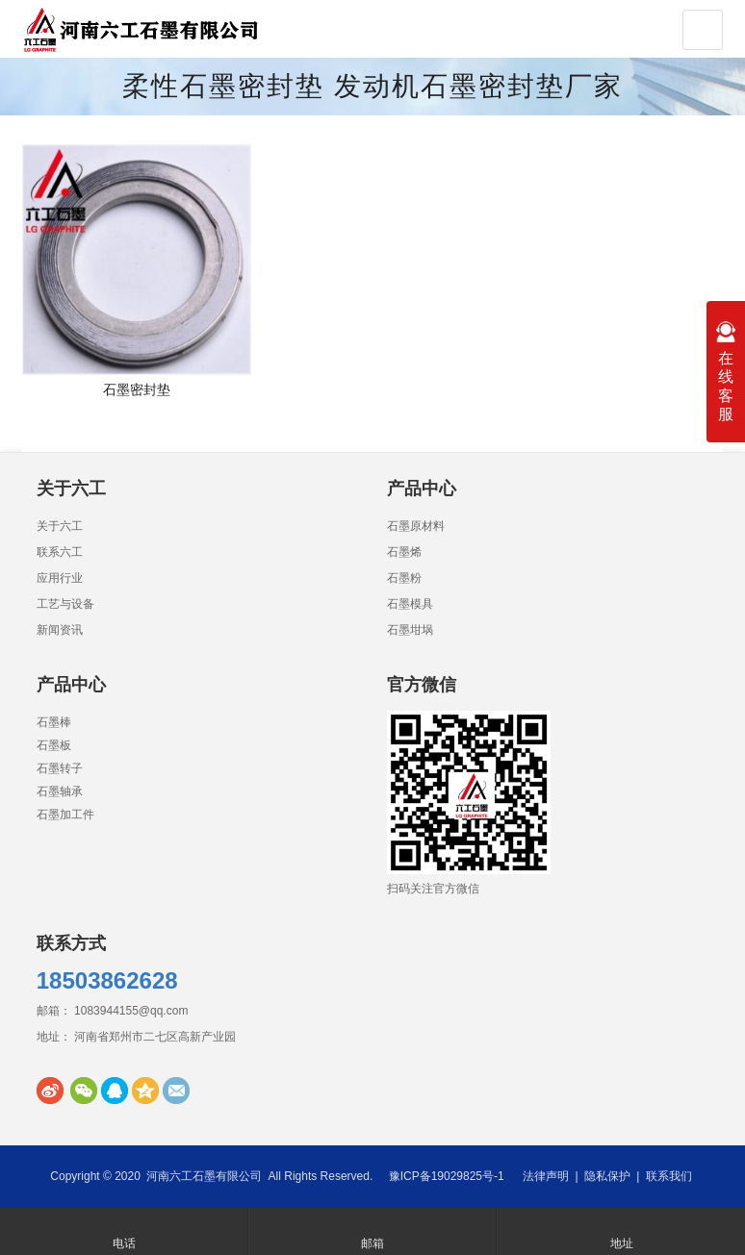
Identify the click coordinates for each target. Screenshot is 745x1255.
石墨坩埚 (410, 630)
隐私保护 (607, 1176)
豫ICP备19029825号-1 (446, 1176)
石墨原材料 (416, 526)
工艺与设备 (65, 604)
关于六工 (60, 526)
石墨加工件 (65, 814)
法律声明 (546, 1176)
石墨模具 (410, 604)
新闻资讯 (60, 630)
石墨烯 (404, 552)
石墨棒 (54, 722)
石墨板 (54, 745)
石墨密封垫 (136, 389)
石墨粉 (404, 578)
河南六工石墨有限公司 (204, 1176)
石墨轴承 (60, 791)
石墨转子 (60, 768)
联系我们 (669, 1176)
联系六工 (60, 552)
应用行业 (60, 578)
